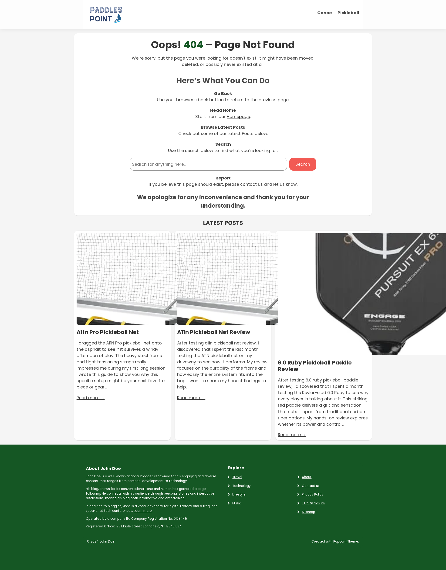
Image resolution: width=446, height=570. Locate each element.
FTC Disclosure (313, 503)
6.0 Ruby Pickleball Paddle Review (315, 366)
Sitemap (308, 511)
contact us (251, 184)
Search (302, 164)
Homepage (238, 116)
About (306, 477)
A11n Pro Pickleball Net (108, 331)
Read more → (91, 397)
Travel (237, 477)
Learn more (143, 510)
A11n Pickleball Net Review (214, 331)
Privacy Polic (311, 494)
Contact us (311, 485)
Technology (241, 485)
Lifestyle (239, 494)
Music (236, 503)
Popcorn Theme (345, 541)
